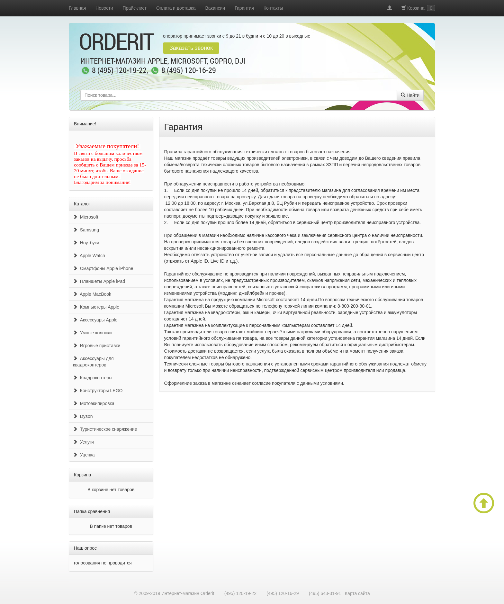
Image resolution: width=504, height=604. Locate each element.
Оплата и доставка (175, 8)
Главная (77, 8)
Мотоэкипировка (93, 403)
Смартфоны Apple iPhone (103, 268)
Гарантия (244, 8)
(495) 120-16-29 (282, 593)
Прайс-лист (135, 8)
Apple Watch (89, 255)
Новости (104, 8)
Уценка (84, 454)
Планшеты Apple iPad (99, 281)
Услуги (83, 442)
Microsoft (85, 217)
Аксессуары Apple (95, 319)
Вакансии (215, 8)
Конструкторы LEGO (97, 390)
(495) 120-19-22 (240, 593)
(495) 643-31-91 (325, 593)
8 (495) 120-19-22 (119, 70)
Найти (410, 95)
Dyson (83, 416)
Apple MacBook (92, 294)
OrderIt (116, 41)
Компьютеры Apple (96, 307)
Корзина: (418, 8)
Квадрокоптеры (92, 377)
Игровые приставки (96, 345)
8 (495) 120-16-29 (188, 70)
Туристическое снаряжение (105, 429)
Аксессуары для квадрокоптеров (93, 361)
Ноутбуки (86, 242)
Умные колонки (92, 332)
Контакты (273, 8)
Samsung (86, 229)
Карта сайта (357, 593)
